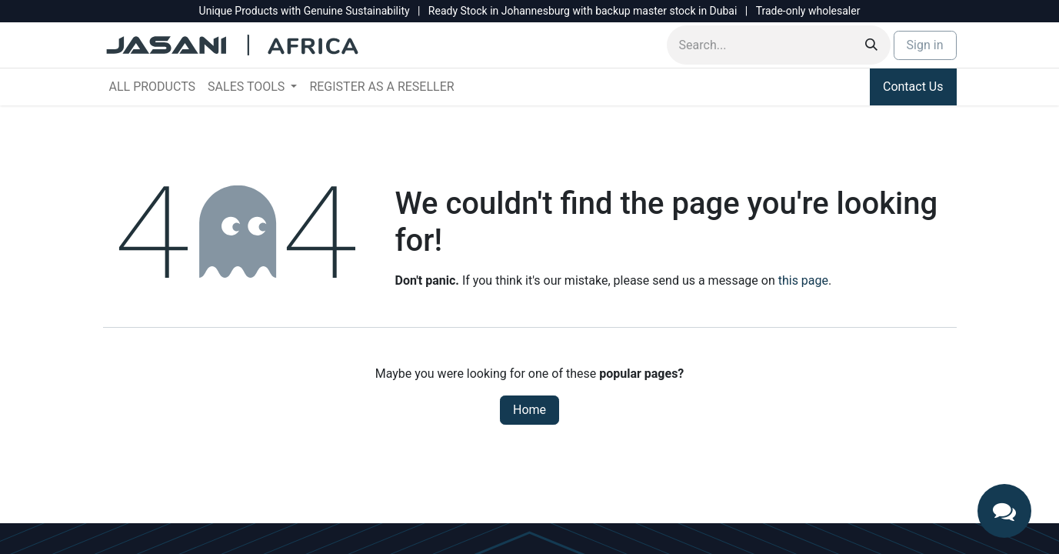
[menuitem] (152, 87)
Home (529, 409)
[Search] (871, 45)
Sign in (925, 45)
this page (803, 280)
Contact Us (913, 86)
